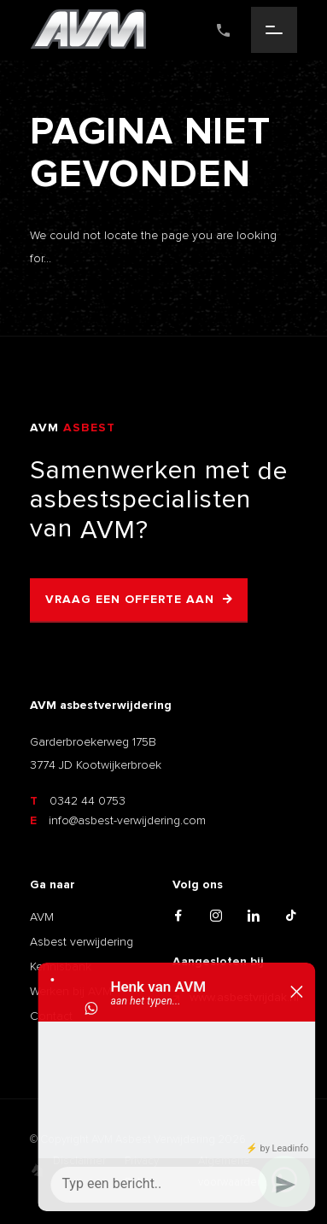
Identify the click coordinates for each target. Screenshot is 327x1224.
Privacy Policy (142, 1171)
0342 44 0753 (78, 801)
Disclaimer (79, 1161)
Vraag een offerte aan (129, 599)
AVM (42, 917)
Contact (51, 1016)
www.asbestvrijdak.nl (235, 998)
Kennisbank (60, 966)
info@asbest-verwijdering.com (118, 820)
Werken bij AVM (71, 991)
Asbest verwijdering (81, 941)
